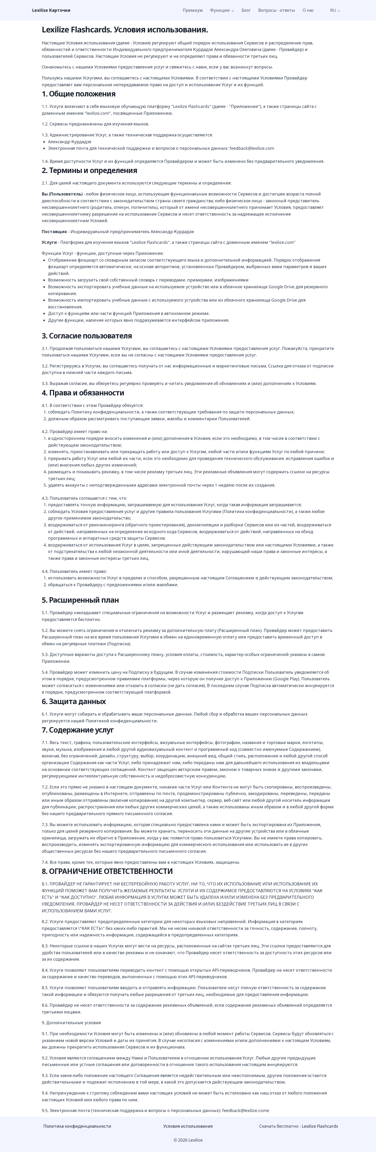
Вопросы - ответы (276, 10)
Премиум (193, 10)
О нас (308, 10)
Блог (246, 10)
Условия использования (188, 1126)
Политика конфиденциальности (77, 1126)
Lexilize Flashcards (320, 1126)
